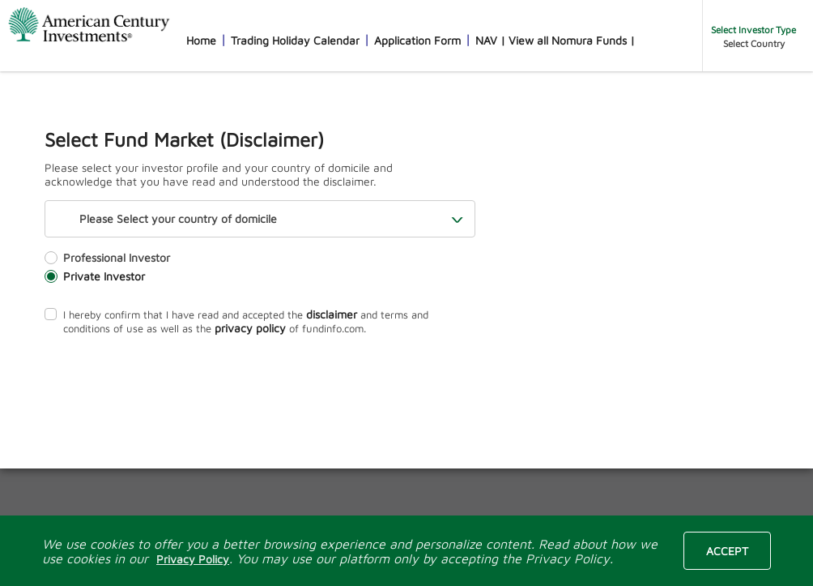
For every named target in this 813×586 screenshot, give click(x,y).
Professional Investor (107, 257)
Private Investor (95, 276)
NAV (486, 40)
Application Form (417, 40)
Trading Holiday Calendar (295, 40)
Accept (727, 551)
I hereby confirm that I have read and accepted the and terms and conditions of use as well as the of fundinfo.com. (236, 321)
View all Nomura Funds (568, 40)
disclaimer (331, 314)
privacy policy (250, 328)
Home (201, 40)
